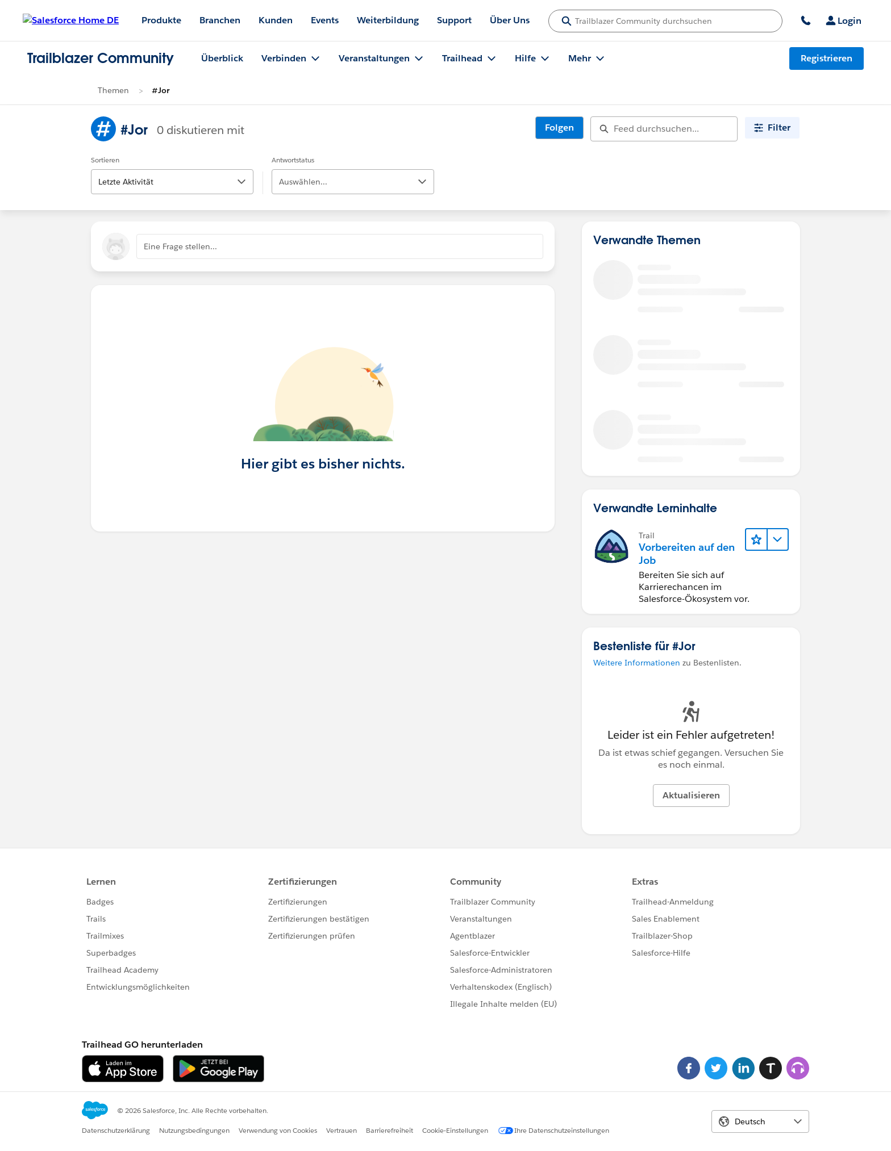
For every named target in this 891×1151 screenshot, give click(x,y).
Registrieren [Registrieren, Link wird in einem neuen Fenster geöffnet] (826, 58)
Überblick (222, 58)
